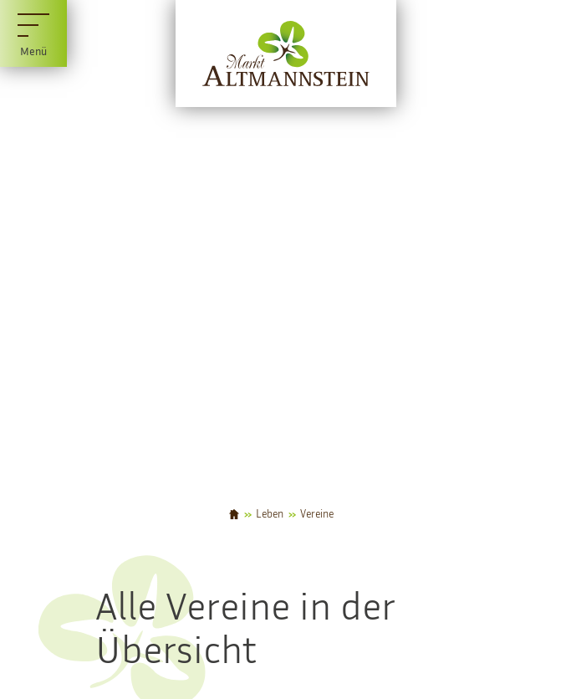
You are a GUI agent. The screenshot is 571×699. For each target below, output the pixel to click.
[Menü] (33, 33)
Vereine (317, 514)
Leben (269, 514)
